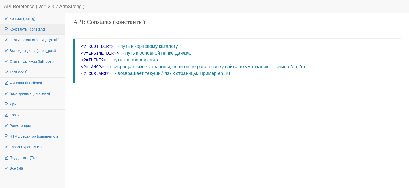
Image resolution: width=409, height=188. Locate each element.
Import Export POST (23, 147)
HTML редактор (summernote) (32, 136)
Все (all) (13, 168)
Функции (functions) (23, 83)
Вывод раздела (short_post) (30, 51)
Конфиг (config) (19, 18)
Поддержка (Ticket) (23, 158)
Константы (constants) (25, 29)
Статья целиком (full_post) (29, 61)
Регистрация (17, 126)
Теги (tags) (15, 72)
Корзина (13, 115)
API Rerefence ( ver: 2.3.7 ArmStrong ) (44, 6)
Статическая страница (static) (32, 40)
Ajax (10, 104)
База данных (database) (27, 93)
